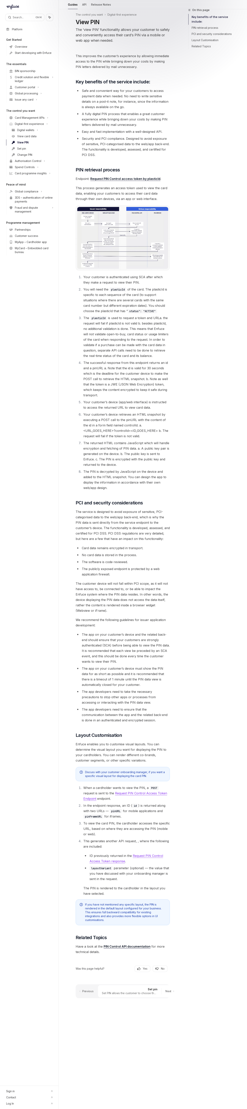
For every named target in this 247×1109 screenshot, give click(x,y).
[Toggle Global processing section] (30, 93)
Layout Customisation (205, 40)
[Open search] (24, 17)
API (84, 6)
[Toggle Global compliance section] (30, 191)
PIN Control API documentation (127, 946)
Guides (73, 6)
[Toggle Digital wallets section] (30, 130)
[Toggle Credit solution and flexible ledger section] (30, 79)
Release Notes (101, 6)
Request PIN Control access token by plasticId (125, 179)
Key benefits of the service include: (210, 19)
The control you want (89, 14)
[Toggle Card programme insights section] (30, 173)
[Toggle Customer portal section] (30, 87)
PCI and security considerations (212, 34)
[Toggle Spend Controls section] (30, 167)
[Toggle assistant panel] (49, 17)
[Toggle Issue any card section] (30, 100)
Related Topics (201, 46)
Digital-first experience (122, 14)
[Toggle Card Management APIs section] (30, 118)
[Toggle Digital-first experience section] (30, 124)
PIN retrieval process (205, 27)
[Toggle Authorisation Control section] (30, 161)
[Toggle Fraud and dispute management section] (30, 210)
